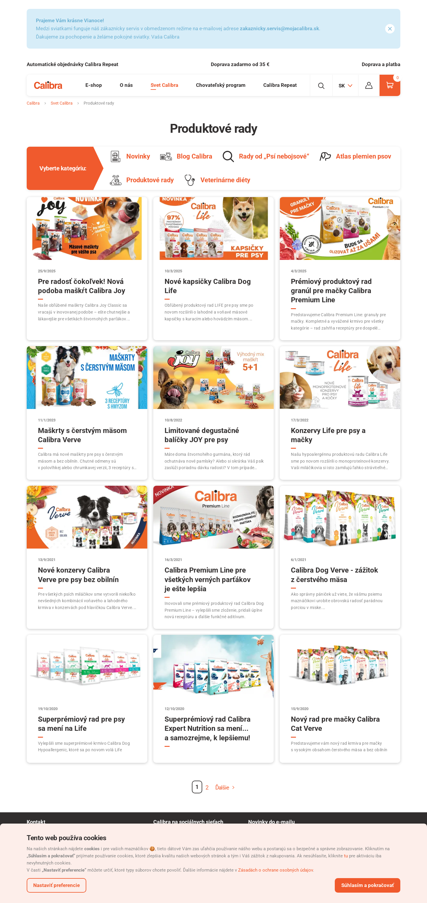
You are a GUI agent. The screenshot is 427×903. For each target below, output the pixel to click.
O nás (126, 85)
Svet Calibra (164, 85)
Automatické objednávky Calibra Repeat (72, 64)
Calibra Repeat (280, 85)
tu (346, 856)
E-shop (93, 85)
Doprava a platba (381, 64)
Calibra (33, 103)
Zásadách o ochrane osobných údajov (275, 870)
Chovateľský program (221, 85)
